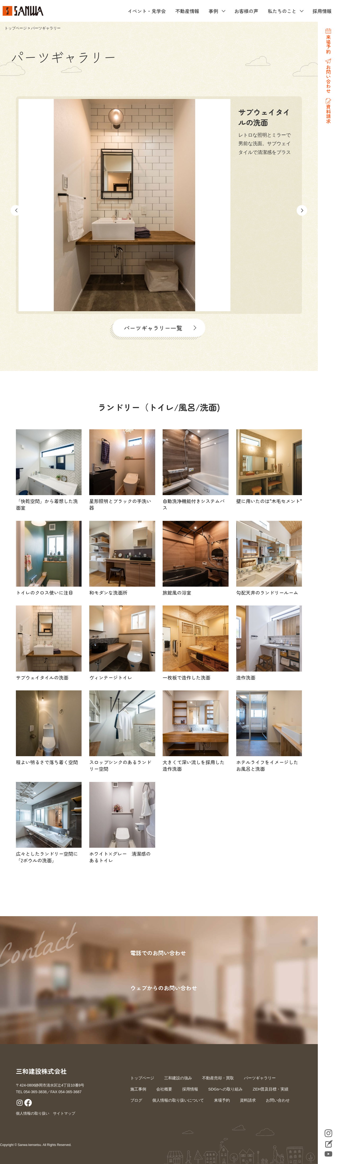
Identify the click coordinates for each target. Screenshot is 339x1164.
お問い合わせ (278, 1100)
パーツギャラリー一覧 (153, 328)
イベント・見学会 (147, 10)
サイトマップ (64, 1113)
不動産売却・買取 (218, 1078)
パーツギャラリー (260, 1078)
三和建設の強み (178, 1078)
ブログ (136, 1100)
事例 (213, 10)
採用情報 (322, 10)
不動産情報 (187, 10)
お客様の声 (246, 10)
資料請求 (248, 1100)
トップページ (16, 28)
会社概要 (164, 1089)
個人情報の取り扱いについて (178, 1100)
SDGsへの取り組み (225, 1089)
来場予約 (222, 1100)
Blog (328, 1144)
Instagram (328, 1133)
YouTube (328, 1154)
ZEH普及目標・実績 (270, 1089)
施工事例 (138, 1089)
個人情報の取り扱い (32, 1113)
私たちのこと (282, 10)
